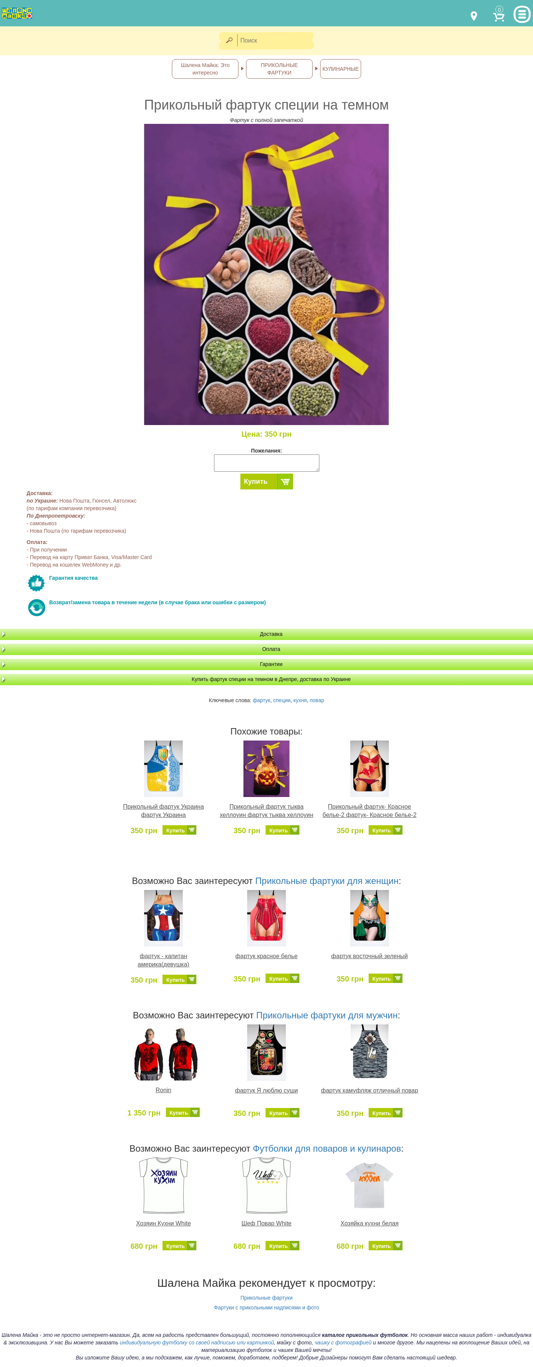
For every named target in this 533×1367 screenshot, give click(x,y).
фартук (261, 700)
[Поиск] (278, 41)
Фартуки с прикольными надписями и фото (266, 1308)
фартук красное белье (266, 956)
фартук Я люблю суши (266, 1090)
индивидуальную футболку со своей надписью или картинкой (197, 1343)
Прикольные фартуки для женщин (327, 881)
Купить (256, 481)
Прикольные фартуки (266, 1298)
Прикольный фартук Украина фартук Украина (163, 810)
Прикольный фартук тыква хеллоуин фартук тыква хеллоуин (266, 810)
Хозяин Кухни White (163, 1223)
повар (317, 700)
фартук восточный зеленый (369, 956)
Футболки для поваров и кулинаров (327, 1148)
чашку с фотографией (343, 1343)
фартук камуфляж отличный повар (369, 1090)
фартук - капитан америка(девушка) (163, 960)
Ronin (164, 1090)
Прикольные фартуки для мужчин (327, 1015)
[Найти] (229, 41)
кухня (300, 700)
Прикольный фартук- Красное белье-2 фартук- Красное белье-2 (369, 810)
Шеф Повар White (266, 1223)
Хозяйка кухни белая (369, 1223)
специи (281, 700)
